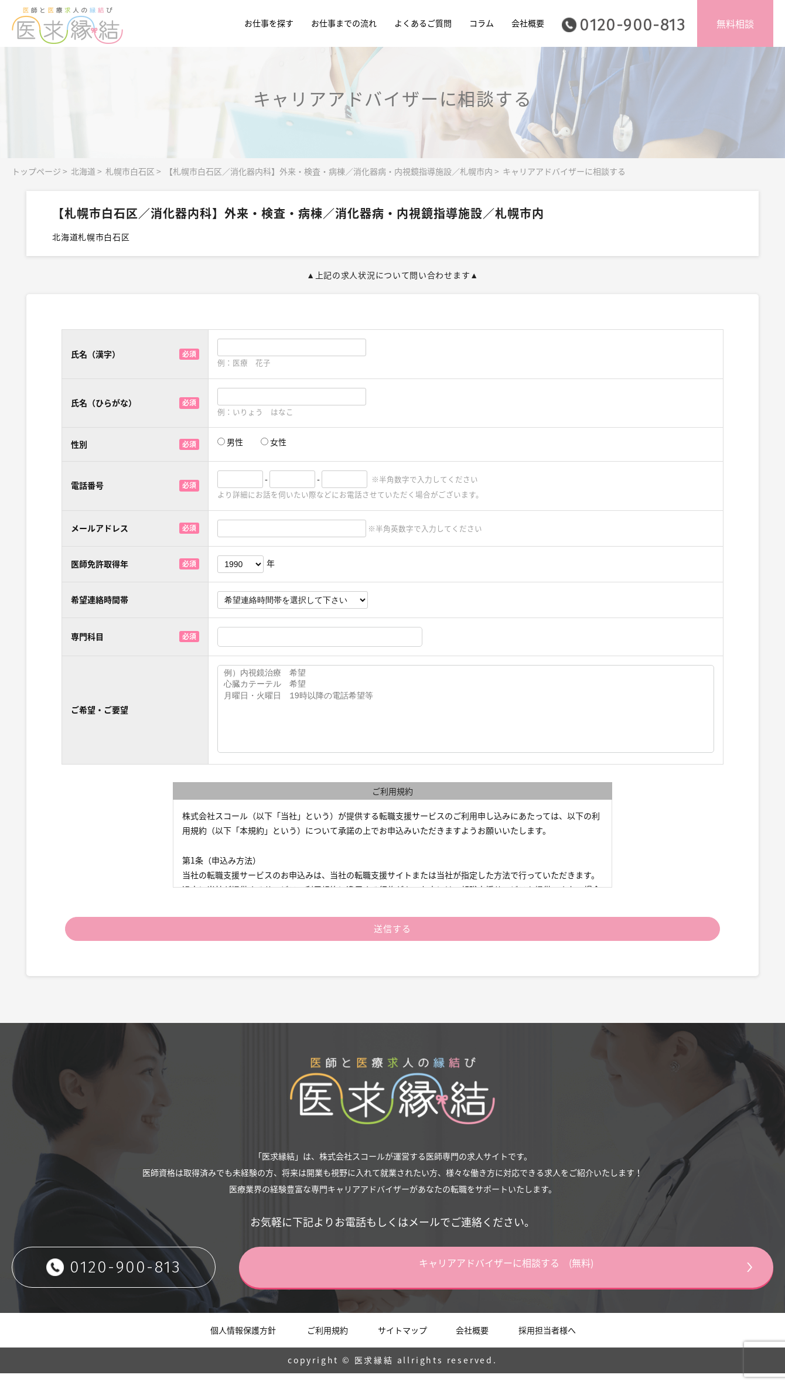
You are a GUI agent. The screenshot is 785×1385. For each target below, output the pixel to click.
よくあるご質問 (423, 23)
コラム (481, 23)
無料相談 (735, 23)
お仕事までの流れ (344, 23)
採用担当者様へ (547, 1341)
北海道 (83, 171)
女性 (273, 442)
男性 (230, 442)
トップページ (36, 171)
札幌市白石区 (130, 171)
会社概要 (527, 23)
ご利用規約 (327, 1341)
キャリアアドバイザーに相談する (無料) (547, 1278)
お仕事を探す (268, 23)
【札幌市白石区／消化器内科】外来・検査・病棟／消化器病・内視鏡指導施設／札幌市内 (329, 171)
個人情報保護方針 (243, 1341)
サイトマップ (402, 1341)
